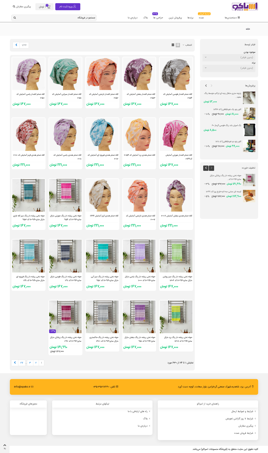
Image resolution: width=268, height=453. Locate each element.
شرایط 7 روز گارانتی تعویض (241, 419)
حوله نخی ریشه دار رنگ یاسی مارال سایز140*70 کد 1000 (140, 278)
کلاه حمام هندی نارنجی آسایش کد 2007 (140, 217)
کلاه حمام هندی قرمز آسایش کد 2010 (29, 155)
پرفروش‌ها (250, 86)
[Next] (16, 45)
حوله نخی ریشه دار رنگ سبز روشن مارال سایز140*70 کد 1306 (177, 278)
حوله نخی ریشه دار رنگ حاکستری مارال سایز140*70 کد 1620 (103, 339)
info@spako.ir (23, 387)
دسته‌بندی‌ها (232, 18)
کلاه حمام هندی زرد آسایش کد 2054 (139, 155)
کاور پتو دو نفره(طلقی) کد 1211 (228, 141)
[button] (211, 86)
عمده (202, 16)
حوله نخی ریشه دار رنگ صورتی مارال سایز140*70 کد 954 (65, 217)
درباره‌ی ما (133, 18)
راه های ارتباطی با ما (139, 411)
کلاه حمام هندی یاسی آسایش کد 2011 (67, 157)
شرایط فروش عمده (245, 433)
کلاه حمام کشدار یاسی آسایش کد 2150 (30, 96)
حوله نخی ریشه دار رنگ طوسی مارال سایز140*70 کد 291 (65, 278)
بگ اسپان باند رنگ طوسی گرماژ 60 (226, 125)
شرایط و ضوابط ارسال (243, 411)
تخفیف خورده (248, 168)
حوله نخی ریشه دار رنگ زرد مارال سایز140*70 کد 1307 (178, 339)
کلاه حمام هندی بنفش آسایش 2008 (176, 216)
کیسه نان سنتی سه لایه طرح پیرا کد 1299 (223, 191)
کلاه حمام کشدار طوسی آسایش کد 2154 (177, 96)
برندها (190, 18)
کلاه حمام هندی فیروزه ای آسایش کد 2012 (103, 157)
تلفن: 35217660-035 (105, 387)
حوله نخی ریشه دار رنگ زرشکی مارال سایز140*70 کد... (225, 177)
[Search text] (56, 18)
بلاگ (145, 18)
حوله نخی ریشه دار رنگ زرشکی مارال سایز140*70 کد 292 (65, 339)
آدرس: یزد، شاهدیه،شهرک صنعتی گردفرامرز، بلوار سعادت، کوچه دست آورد (216, 387)
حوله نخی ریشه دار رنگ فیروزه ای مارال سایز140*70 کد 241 (30, 278)
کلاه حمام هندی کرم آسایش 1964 (104, 216)
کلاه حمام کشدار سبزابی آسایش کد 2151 (66, 96)
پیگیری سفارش (247, 426)
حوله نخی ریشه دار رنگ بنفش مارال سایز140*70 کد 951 (139, 339)
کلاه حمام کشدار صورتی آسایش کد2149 (179, 157)
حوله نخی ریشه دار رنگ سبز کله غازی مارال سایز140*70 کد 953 (29, 217)
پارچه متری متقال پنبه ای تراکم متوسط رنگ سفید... (222, 95)
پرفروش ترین (175, 18)
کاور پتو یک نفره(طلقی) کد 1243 (227, 109)
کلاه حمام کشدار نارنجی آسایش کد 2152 (103, 96)
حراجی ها (157, 16)
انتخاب (187, 45)
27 (21, 363)
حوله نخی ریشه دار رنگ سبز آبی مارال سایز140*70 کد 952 (104, 278)
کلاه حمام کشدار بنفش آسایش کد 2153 (141, 96)
